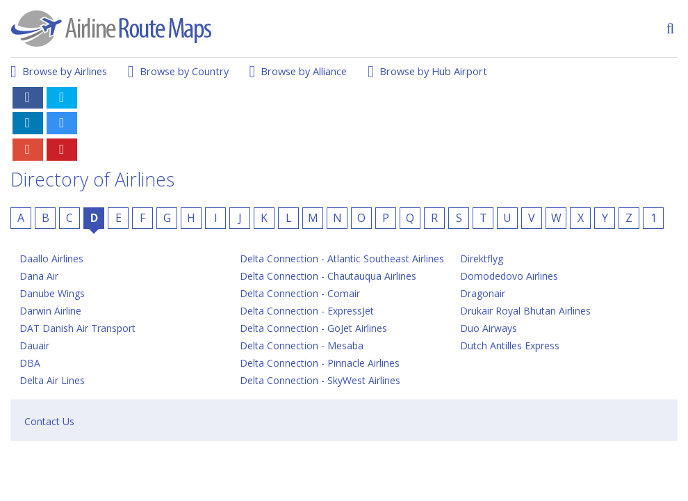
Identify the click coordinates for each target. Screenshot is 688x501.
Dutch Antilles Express (509, 345)
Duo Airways (488, 328)
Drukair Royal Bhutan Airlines (525, 310)
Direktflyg (481, 258)
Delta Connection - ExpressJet (307, 310)
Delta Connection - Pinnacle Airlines (320, 362)
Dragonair (482, 293)
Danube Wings (52, 293)
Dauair (34, 345)
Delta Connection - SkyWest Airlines (320, 380)
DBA (29, 362)
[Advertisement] (425, 113)
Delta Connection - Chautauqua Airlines (328, 276)
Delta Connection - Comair (300, 293)
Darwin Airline (50, 310)
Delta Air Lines (52, 380)
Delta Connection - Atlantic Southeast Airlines (342, 258)
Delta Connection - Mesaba (301, 345)
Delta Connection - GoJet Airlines (313, 328)
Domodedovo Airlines (509, 276)
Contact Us (49, 421)
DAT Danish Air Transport (77, 328)
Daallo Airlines (51, 258)
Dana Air (38, 276)
